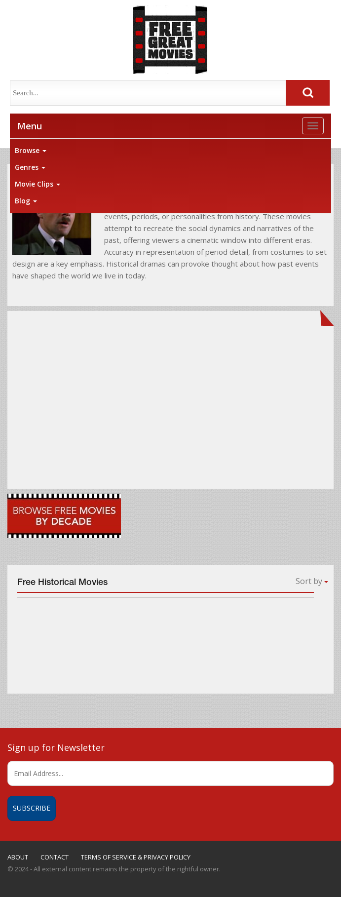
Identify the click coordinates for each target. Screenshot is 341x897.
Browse (30, 150)
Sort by (312, 581)
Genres (30, 167)
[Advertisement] (170, 403)
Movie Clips (37, 184)
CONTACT (54, 857)
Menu (29, 126)
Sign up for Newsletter (56, 747)
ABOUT (17, 857)
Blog (26, 200)
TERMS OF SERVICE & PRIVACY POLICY (135, 857)
